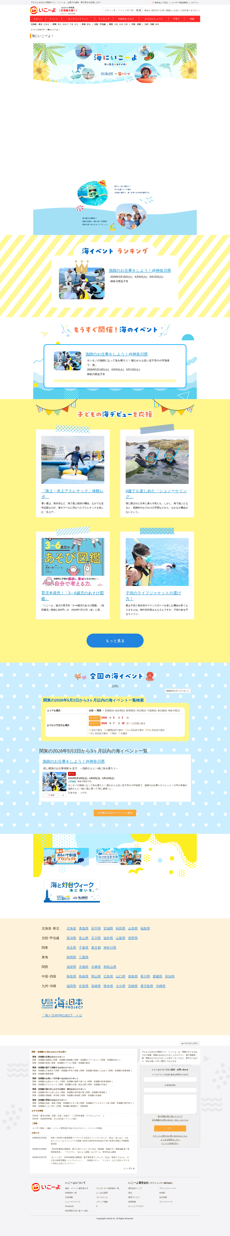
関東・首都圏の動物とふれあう (93, 1070)
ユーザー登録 (38, 1128)
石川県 (96, 938)
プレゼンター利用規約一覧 (107, 1188)
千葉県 (152, 710)
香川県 (145, 976)
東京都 (162, 710)
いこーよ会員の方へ (170, 1143)
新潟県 (71, 938)
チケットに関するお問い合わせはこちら (170, 1136)
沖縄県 (160, 986)
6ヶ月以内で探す (99, 733)
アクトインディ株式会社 (161, 1183)
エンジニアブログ (136, 1206)
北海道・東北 (36, 24)
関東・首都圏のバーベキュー (87, 1060)
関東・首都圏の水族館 (91, 1095)
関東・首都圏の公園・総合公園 (72, 1084)
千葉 (71, 24)
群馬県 (130, 710)
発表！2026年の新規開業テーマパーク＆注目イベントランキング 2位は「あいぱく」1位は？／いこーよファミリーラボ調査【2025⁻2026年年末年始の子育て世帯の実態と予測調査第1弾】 (90, 1141)
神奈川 (65, 24)
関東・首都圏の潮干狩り (121, 1103)
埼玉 (76, 24)
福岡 (157, 24)
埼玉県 (141, 710)
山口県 (120, 976)
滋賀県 (71, 967)
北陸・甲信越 (100, 24)
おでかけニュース (154, 19)
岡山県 (96, 976)
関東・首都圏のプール (61, 1063)
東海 (84, 24)
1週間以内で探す (114, 730)
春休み (147, 10)
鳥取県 (71, 976)
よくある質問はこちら (170, 1140)
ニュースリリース (72, 1202)
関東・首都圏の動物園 (63, 1060)
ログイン (195, 2)
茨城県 (109, 710)
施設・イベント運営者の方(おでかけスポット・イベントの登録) (74, 1128)
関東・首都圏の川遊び (97, 1084)
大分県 (120, 986)
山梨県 (120, 938)
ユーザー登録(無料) (179, 2)
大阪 (116, 24)
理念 (130, 1193)
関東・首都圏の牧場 (41, 1063)
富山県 (83, 938)
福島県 (145, 928)
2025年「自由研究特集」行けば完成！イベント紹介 (54, 1119)
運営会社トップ (135, 1188)
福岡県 (71, 986)
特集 (192, 19)
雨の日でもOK (158, 10)
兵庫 (126, 24)
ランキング (104, 19)
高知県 (170, 976)
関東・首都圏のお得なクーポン (45, 1081)
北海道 (46, 24)
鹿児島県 (146, 986)
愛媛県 (157, 976)
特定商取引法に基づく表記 (76, 1211)
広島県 (108, 976)
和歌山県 (109, 967)
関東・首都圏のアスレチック (44, 1084)
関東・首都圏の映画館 (95, 1092)
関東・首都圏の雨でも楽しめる (45, 1092)
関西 (111, 24)
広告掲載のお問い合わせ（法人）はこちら (170, 1120)
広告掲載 (69, 1197)
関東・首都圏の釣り (110, 1060)
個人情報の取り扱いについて (170, 1116)
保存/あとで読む (160, 2)
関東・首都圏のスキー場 (67, 1103)
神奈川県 (174, 710)
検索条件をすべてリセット (177, 691)
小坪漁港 (72, 781)
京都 (121, 24)
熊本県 (108, 986)
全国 (91, 710)
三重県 (83, 957)
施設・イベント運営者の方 (76, 1188)
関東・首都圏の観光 (81, 1063)
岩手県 (96, 928)
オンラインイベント (78, 19)
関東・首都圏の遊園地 (42, 1060)
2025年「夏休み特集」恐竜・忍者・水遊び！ (51, 1116)
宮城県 (108, 928)
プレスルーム (102, 1197)
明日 (114, 733)
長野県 (133, 938)
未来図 (162, 1193)
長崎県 (96, 986)
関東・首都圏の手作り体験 (66, 1070)
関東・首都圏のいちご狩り (43, 1106)
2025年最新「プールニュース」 (88, 1116)
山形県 (133, 928)
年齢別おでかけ (126, 19)
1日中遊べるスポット (191, 10)
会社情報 (163, 1197)
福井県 (108, 938)
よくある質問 (102, 1193)
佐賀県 (83, 986)
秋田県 (120, 928)
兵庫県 (96, 967)
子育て (176, 19)
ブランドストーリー (167, 1188)
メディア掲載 (102, 1202)
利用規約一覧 (71, 1193)
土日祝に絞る (138, 723)
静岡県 (71, 957)
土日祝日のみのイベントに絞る (115, 813)
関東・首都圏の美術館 (70, 1095)
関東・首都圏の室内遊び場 (72, 1092)
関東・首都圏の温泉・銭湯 (43, 1103)
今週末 (124, 733)
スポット (37, 19)
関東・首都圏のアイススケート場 (94, 1103)
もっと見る (128, 1168)
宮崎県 (133, 986)
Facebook (69, 1206)
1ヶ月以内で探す (135, 730)
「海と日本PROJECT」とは (62, 1015)
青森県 (83, 928)
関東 (55, 24)
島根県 (83, 976)
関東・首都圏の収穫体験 (119, 1070)
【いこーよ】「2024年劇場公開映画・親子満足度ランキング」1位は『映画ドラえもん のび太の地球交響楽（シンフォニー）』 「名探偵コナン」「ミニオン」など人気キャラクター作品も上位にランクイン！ (90, 1160)
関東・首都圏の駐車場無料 (99, 1081)
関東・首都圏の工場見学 (43, 1070)
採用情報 (132, 1202)
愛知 (89, 24)
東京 (59, 24)
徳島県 (133, 976)
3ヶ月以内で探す (156, 730)
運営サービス (134, 1197)
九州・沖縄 (149, 24)
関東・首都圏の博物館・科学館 (45, 1095)
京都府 (83, 967)
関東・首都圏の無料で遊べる (73, 1081)
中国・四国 (136, 24)
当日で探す (96, 730)
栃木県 (120, 710)
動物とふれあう (173, 10)
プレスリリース (166, 1202)
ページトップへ (190, 1043)
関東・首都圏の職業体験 (43, 1074)
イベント (53, 19)
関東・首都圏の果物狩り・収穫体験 (72, 1106)
